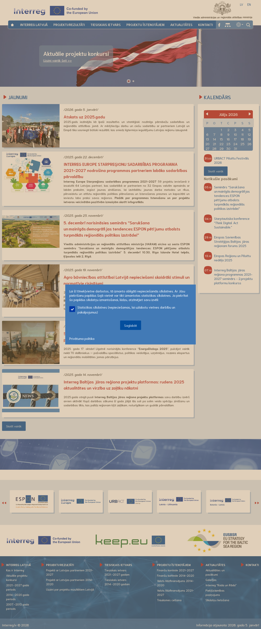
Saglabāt (130, 325)
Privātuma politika (81, 338)
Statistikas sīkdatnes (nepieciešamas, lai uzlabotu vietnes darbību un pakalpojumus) (122, 309)
